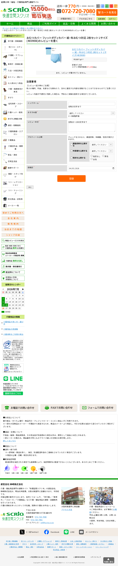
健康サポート (51, 554)
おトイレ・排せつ (91, 548)
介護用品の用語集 (10, 329)
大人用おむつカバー (34, 28)
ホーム (10, 23)
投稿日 (31, 167)
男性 (105, 156)
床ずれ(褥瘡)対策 (67, 551)
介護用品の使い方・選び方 (13, 323)
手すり (24, 551)
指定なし (95, 156)
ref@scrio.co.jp (47, 530)
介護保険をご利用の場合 (13, 334)
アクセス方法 (66, 517)
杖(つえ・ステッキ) (27, 548)
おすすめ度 (33, 112)
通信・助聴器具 (81, 551)
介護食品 (111, 551)
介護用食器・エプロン (97, 551)
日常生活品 (40, 554)
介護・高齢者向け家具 (11, 551)
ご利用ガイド (49, 23)
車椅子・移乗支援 (61, 548)
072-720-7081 (37, 527)
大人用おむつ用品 (17, 28)
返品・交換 (69, 23)
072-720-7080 (41, 524)
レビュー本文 (34, 122)
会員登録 (101, 19)
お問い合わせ (108, 23)
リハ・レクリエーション (84, 554)
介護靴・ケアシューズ (44, 548)
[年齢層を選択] (102, 151)
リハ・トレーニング (102, 554)
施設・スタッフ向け (66, 554)
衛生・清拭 (29, 554)
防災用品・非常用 (59, 557)
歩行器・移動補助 (12, 548)
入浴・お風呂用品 (76, 548)
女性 (94, 159)
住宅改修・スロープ (36, 551)
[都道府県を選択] (102, 144)
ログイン (112, 19)
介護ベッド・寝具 (52, 551)
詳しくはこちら (9, 441)
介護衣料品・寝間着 (16, 554)
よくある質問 (88, 23)
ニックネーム (34, 103)
